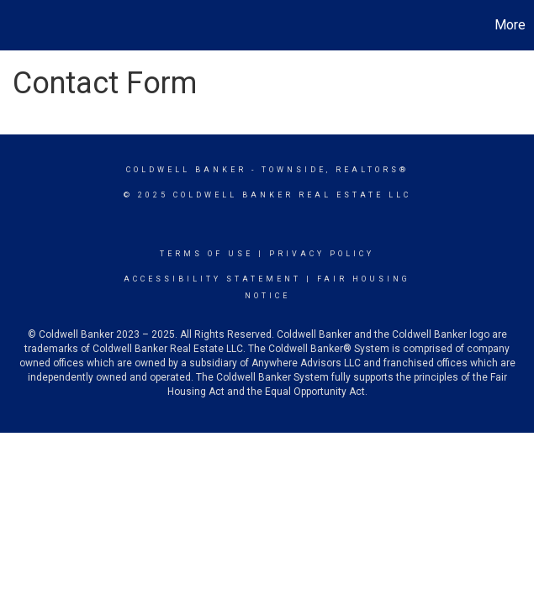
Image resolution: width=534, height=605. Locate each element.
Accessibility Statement (212, 279)
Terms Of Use (206, 254)
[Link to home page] (21, 25)
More (510, 25)
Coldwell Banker (186, 170)
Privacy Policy (321, 254)
